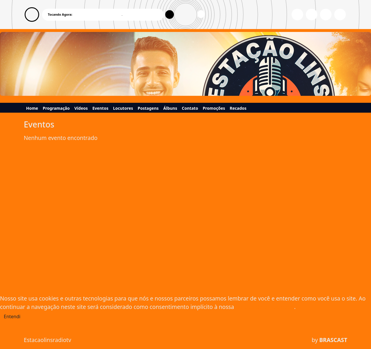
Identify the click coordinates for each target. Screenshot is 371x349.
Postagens (148, 108)
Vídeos (81, 108)
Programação (56, 108)
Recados (238, 108)
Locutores (123, 108)
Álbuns (170, 108)
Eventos (100, 108)
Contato (190, 108)
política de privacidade (265, 307)
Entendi (12, 316)
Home (32, 108)
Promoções (214, 108)
